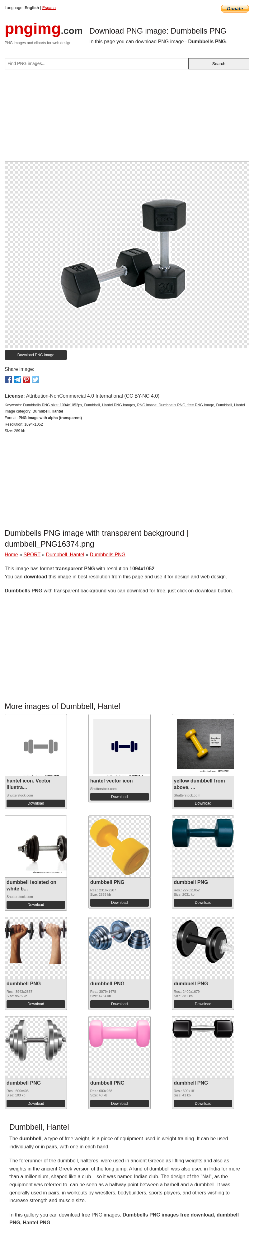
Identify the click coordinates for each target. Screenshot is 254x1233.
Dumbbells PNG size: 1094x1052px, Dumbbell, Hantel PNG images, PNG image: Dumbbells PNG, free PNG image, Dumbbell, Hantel (134, 405)
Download (35, 803)
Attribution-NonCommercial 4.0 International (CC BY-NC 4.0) (92, 396)
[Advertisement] (127, 117)
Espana (49, 7)
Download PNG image (35, 355)
